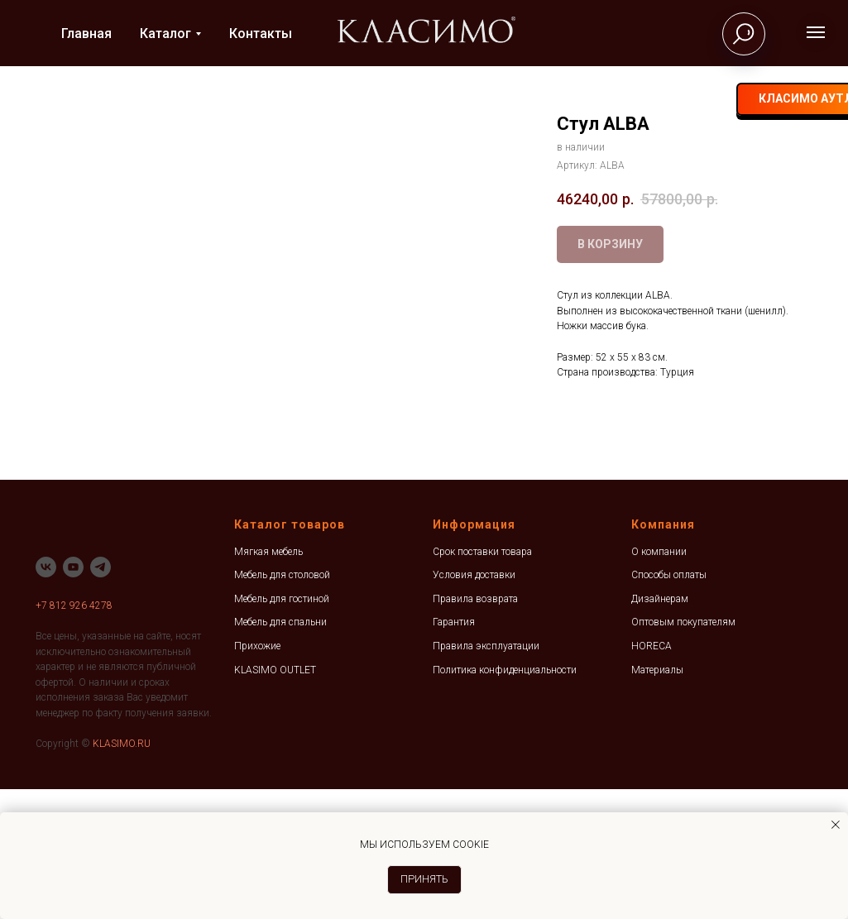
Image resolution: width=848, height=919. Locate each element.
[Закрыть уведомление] (835, 824)
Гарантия (454, 753)
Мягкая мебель (268, 681)
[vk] (618, 99)
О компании (659, 681)
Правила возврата (475, 729)
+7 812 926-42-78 (551, 99)
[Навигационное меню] (816, 32)
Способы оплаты (669, 705)
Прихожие (257, 777)
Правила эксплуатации (486, 777)
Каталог (165, 33)
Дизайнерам (659, 729)
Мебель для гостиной (281, 729)
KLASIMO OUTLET (275, 800)
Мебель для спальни (280, 753)
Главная (86, 33)
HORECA (651, 777)
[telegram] (650, 99)
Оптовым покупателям (683, 753)
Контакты (260, 33)
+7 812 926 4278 (74, 735)
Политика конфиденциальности (505, 800)
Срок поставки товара (482, 681)
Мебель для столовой (282, 705)
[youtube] (73, 697)
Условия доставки (474, 705)
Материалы (657, 800)
